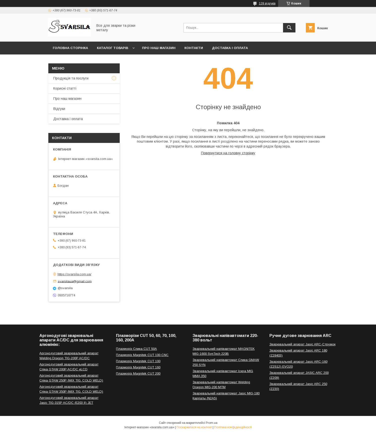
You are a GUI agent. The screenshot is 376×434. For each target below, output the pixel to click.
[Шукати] (289, 27)
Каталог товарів (112, 48)
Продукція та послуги (70, 78)
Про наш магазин (158, 48)
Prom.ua (211, 423)
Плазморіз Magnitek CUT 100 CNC (142, 355)
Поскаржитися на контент (194, 427)
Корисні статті (64, 88)
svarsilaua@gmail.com (75, 281)
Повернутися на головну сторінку (228, 153)
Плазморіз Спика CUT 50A (136, 349)
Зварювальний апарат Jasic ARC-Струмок (302, 344)
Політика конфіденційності (233, 427)
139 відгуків (267, 3)
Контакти (193, 48)
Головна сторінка (70, 48)
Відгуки (59, 109)
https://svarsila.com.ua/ (74, 274)
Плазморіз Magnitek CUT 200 (138, 373)
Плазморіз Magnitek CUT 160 (138, 367)
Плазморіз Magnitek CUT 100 (138, 361)
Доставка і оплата (230, 48)
